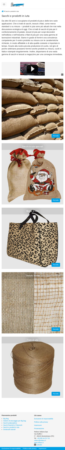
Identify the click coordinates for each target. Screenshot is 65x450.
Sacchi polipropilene (10, 423)
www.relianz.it (39, 442)
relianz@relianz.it (40, 440)
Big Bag (6, 418)
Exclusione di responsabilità (43, 419)
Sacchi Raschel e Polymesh (12, 425)
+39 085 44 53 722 (43, 438)
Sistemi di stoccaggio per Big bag (14, 421)
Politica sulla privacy (41, 422)
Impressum (38, 425)
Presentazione (39, 428)
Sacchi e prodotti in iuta (11, 427)
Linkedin (39, 445)
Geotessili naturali (9, 429)
